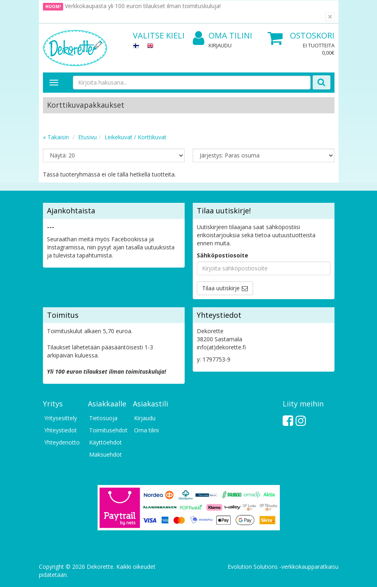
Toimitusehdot (107, 430)
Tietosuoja (103, 418)
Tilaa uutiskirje (221, 288)
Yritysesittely (60, 418)
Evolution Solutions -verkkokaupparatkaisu (283, 566)
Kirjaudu (220, 45)
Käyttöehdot (105, 442)
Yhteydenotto (62, 442)
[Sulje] (330, 16)
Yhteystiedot (60, 430)
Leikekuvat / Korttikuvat (135, 137)
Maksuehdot (105, 454)
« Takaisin (56, 137)
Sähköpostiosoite (222, 255)
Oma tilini (222, 36)
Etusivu (87, 137)
